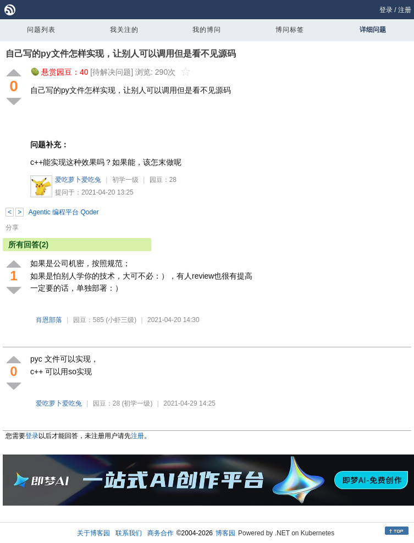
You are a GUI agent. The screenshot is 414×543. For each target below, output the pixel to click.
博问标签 (289, 30)
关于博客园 (93, 533)
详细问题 (373, 30)
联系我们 (128, 533)
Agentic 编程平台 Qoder (64, 212)
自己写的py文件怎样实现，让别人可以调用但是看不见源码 (120, 53)
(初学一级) (137, 403)
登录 (386, 10)
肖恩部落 (49, 320)
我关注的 (124, 30)
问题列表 (41, 30)
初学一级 (125, 180)
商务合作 (160, 533)
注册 (404, 10)
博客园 (225, 533)
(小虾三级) (121, 320)
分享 (12, 227)
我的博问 (206, 30)
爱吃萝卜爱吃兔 (78, 180)
